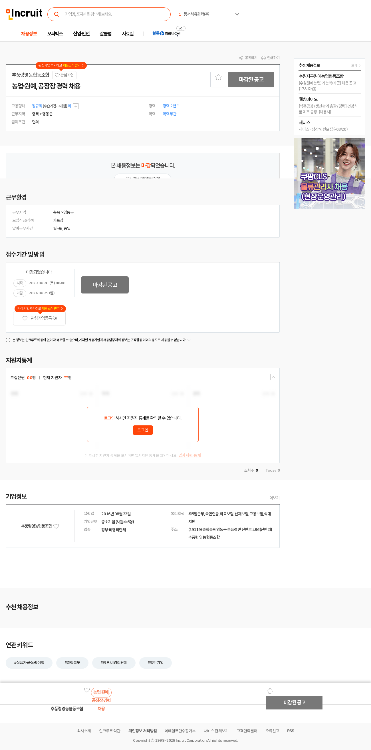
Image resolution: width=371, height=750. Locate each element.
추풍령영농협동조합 (30, 75)
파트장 (58, 220)
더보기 (274, 497)
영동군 (68, 212)
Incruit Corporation (191, 740)
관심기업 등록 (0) (39, 318)
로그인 (109, 418)
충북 (56, 212)
